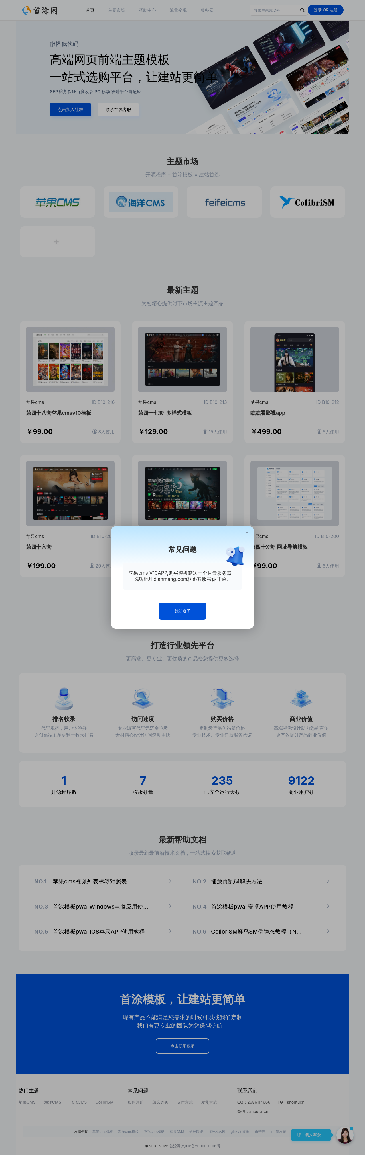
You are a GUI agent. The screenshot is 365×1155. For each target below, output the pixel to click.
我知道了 (182, 610)
